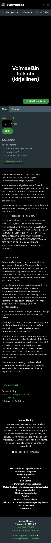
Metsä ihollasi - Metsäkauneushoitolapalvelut (25, 487)
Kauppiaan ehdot (13, 161)
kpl (15, 123)
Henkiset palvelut (10, 12)
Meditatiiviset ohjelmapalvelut (25, 484)
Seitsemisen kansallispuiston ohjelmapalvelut (25, 502)
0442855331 (9, 397)
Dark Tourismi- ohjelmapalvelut (25, 468)
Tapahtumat (25, 508)
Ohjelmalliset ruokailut (25, 493)
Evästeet (36, 538)
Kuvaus (15, 108)
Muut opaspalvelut (25, 490)
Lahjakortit (25, 481)
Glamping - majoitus (25, 471)
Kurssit (25, 477)
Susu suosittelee (25, 505)
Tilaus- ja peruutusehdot (24, 535)
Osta (4, 108)
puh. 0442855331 (25, 527)
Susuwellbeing (25, 420)
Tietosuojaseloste (19, 538)
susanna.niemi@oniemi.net (15, 394)
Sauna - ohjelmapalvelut (25, 499)
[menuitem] (43, 5)
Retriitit (25, 496)
